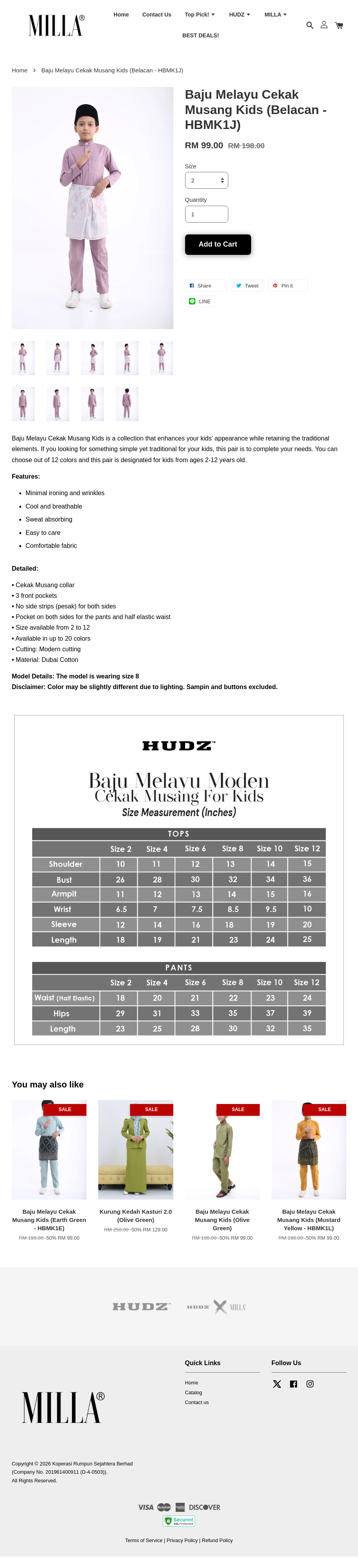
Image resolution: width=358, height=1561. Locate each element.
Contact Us (156, 16)
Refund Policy (217, 1545)
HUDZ (240, 16)
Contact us (197, 1407)
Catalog (193, 1397)
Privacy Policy (182, 1545)
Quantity (196, 204)
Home (121, 16)
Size (190, 171)
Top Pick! (200, 16)
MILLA (276, 16)
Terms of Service (144, 1545)
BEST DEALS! (200, 37)
